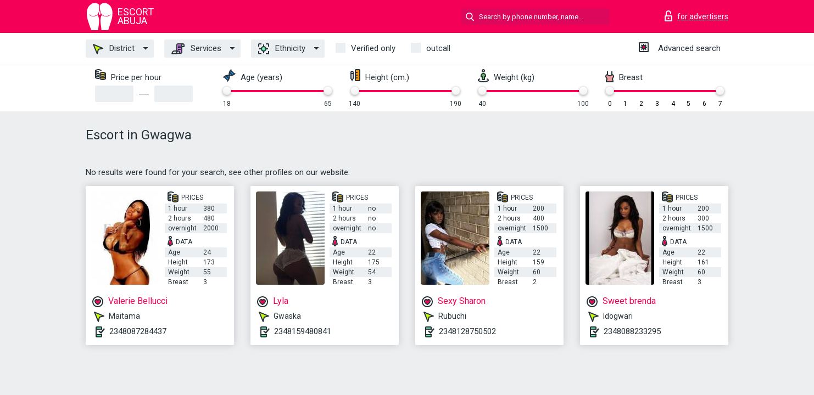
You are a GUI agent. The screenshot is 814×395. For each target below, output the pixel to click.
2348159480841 (302, 331)
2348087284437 (137, 331)
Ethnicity (281, 48)
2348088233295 (632, 331)
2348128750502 (467, 331)
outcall (438, 48)
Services (196, 48)
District (114, 48)
